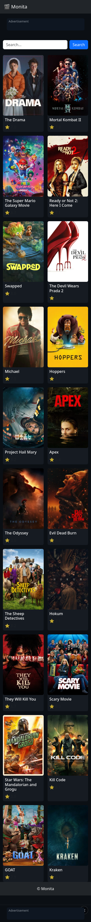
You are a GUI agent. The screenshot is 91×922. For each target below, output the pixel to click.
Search (79, 44)
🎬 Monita (15, 6)
